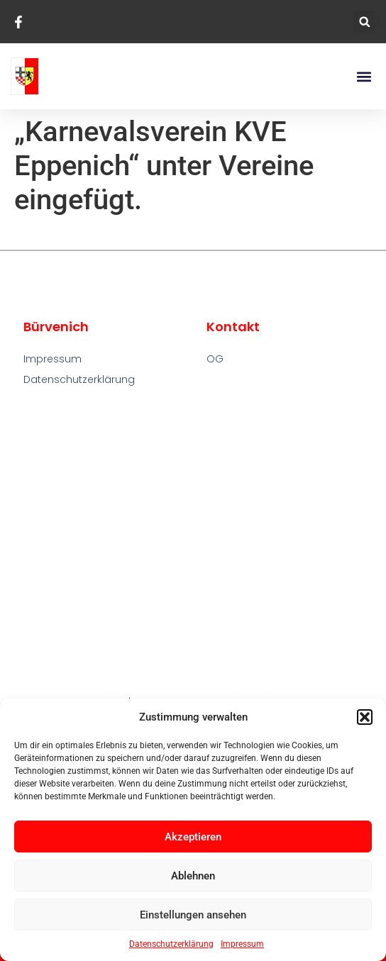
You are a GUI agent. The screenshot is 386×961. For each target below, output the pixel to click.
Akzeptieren (193, 837)
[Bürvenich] (193, 541)
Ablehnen (193, 876)
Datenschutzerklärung (171, 944)
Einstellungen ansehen (193, 915)
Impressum (242, 944)
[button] (365, 717)
